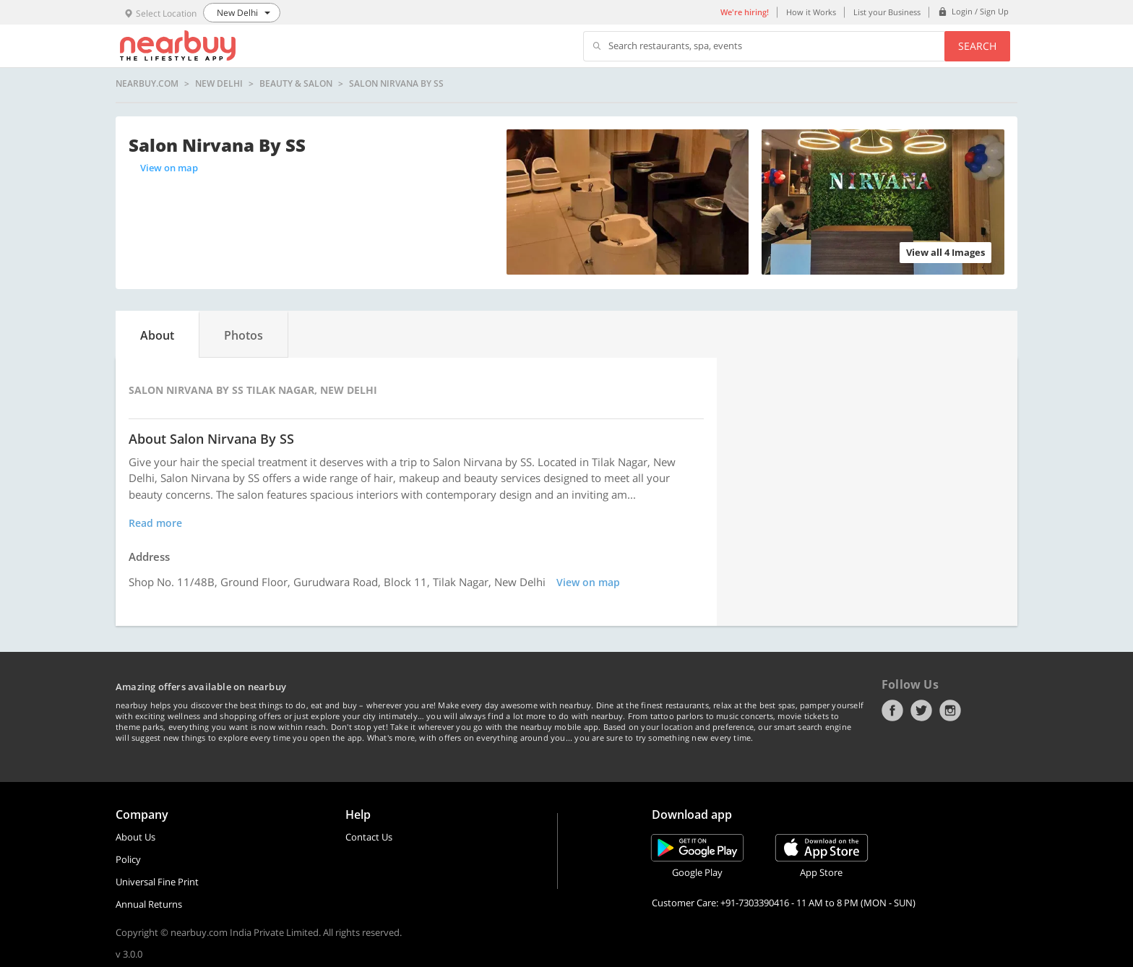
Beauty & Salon (295, 84)
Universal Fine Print (157, 881)
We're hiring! (744, 12)
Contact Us (368, 836)
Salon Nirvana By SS (396, 84)
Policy (128, 859)
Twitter (921, 710)
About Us (135, 836)
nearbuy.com (147, 84)
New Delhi (219, 84)
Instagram (950, 710)
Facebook (892, 710)
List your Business (887, 12)
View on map (169, 167)
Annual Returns (149, 904)
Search (977, 46)
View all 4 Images (945, 252)
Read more (155, 523)
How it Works (811, 12)
